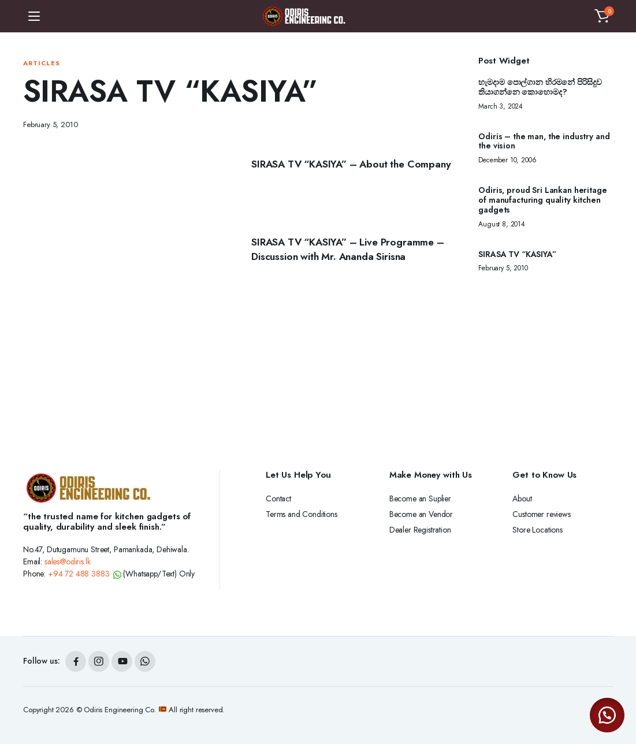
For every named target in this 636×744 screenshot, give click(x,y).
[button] (602, 16)
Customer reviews (541, 514)
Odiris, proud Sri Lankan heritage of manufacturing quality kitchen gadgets (542, 199)
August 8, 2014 (501, 224)
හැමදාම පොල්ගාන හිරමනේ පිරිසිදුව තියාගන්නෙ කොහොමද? (539, 87)
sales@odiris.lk (67, 561)
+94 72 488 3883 (79, 573)
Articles (41, 63)
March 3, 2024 (500, 106)
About (521, 498)
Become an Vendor (421, 514)
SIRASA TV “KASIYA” (517, 254)
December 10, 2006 (507, 160)
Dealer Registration (420, 529)
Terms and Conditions (301, 514)
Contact (278, 498)
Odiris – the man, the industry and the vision (543, 141)
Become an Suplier (420, 498)
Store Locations (537, 529)
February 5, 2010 (50, 124)
